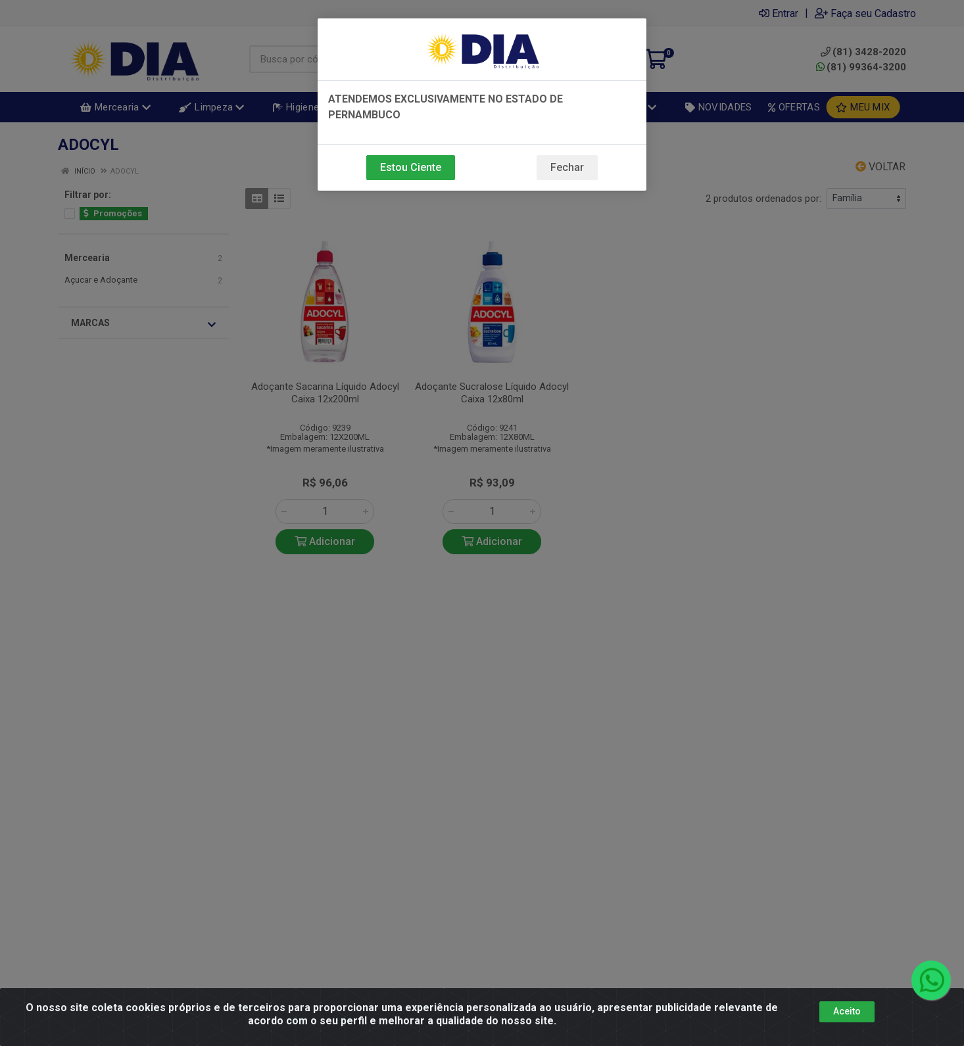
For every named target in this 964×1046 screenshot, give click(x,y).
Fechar (567, 167)
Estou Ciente (410, 167)
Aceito (847, 1011)
